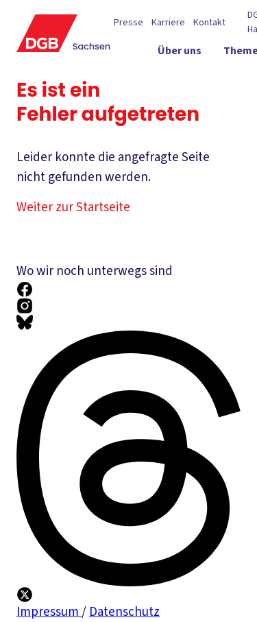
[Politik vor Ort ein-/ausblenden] (186, 79)
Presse (128, 23)
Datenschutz (124, 612)
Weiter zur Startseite (82, 207)
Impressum (49, 612)
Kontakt (209, 23)
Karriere (168, 23)
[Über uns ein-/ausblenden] (195, 54)
